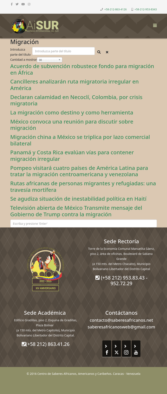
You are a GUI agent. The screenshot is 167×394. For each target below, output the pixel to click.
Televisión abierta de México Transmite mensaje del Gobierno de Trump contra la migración (76, 211)
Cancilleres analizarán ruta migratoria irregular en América (74, 84)
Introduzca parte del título (21, 51)
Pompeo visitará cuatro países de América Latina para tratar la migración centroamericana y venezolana (79, 171)
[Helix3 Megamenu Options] (154, 24)
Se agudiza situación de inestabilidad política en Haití (78, 198)
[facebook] (12, 4)
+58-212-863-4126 (115, 9)
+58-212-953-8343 (146, 9)
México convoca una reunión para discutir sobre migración (71, 125)
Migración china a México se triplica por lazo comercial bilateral (80, 140)
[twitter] (17, 4)
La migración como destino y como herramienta (71, 112)
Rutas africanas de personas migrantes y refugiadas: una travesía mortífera (83, 186)
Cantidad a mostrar (23, 60)
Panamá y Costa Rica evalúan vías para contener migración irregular (72, 155)
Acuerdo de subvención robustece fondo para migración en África (82, 69)
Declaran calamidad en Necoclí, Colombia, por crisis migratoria (76, 100)
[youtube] (23, 4)
